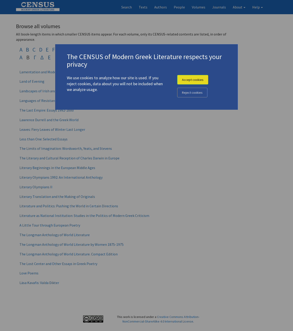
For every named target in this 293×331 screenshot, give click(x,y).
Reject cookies (192, 92)
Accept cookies (192, 80)
